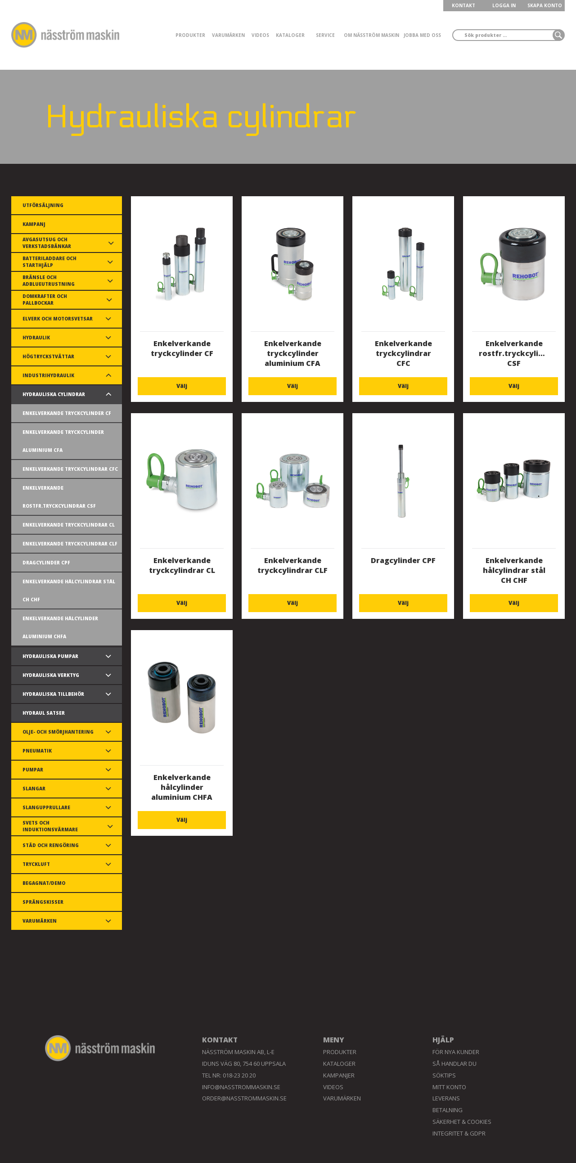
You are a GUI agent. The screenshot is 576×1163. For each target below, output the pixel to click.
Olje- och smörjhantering (58, 732)
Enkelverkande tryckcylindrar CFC (70, 469)
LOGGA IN (504, 5)
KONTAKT (463, 5)
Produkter (190, 35)
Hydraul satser (43, 713)
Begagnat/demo (43, 883)
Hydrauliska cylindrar (53, 394)
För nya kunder (455, 1052)
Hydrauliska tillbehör (53, 694)
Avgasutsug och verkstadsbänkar (46, 242)
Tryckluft (36, 864)
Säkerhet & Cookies (461, 1122)
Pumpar (32, 769)
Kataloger (290, 35)
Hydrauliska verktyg (50, 675)
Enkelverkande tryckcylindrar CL (68, 525)
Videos (260, 35)
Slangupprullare (46, 807)
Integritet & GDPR (459, 1133)
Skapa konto (544, 5)
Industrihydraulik (48, 375)
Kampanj (33, 224)
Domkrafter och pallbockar (44, 299)
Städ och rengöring (50, 845)
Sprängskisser (42, 902)
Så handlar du (454, 1063)
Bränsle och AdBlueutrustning (48, 280)
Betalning (447, 1110)
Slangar (33, 788)
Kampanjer (339, 1075)
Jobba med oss (422, 35)
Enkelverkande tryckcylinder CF (66, 413)
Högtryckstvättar (48, 356)
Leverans (446, 1098)
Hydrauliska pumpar (50, 656)
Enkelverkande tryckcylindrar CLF (69, 544)
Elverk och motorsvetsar (57, 319)
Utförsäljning (42, 205)
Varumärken (228, 35)
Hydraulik (36, 337)
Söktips (444, 1075)
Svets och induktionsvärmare (50, 826)
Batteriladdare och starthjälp (49, 261)
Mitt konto (449, 1087)
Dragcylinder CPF (46, 562)
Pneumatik (37, 751)
